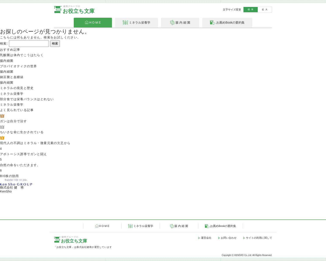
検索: (4, 43)
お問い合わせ (229, 237)
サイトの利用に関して (259, 237)
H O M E (104, 226)
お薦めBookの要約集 (223, 226)
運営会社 (206, 237)
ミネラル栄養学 (143, 226)
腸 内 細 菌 (181, 226)
